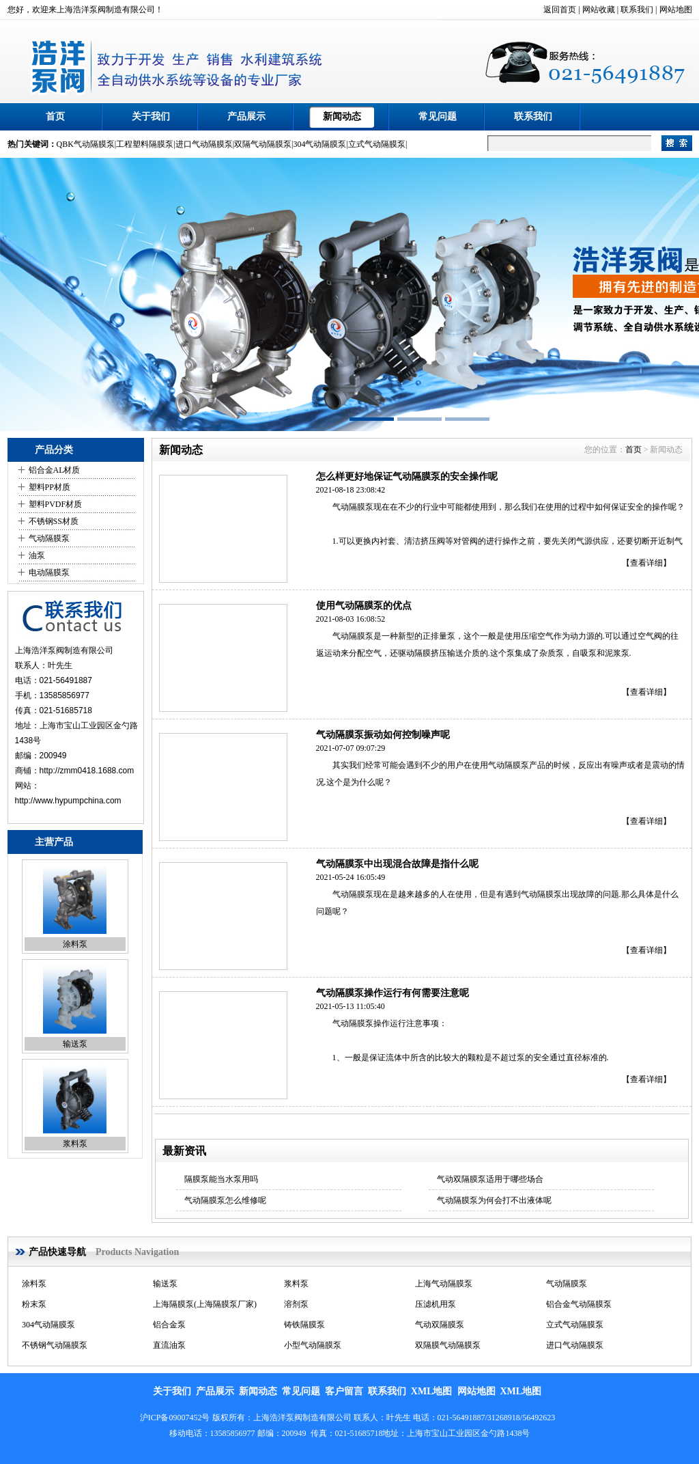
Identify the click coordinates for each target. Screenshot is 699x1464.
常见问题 (437, 116)
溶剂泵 (296, 1304)
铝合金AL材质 (55, 470)
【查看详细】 (646, 563)
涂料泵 (75, 944)
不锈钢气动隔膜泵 (54, 1345)
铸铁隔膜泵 (304, 1324)
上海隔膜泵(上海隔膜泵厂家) (205, 1304)
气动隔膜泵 (49, 538)
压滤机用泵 (435, 1304)
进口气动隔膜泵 (204, 144)
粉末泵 (34, 1304)
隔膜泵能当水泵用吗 (221, 1179)
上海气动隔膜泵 (443, 1283)
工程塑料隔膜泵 (144, 144)
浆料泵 (75, 1143)
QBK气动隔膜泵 (86, 144)
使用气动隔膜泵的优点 (364, 605)
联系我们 (636, 9)
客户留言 (344, 1391)
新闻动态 (342, 116)
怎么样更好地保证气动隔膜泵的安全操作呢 (407, 476)
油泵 (37, 555)
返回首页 (559, 9)
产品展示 (246, 116)
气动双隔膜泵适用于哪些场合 (490, 1179)
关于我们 (151, 116)
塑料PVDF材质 (56, 504)
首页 (55, 116)
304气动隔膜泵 (319, 144)
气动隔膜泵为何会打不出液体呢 (494, 1200)
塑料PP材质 (49, 487)
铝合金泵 (169, 1324)
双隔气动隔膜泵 (262, 144)
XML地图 (432, 1391)
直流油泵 (169, 1345)
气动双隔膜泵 (439, 1324)
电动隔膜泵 (49, 572)
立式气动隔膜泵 (376, 144)
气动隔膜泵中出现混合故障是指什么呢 (397, 864)
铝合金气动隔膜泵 (579, 1304)
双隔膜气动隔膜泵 (448, 1345)
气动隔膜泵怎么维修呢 (225, 1200)
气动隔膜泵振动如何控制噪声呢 (383, 735)
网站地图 (675, 9)
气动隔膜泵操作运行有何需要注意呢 (392, 993)
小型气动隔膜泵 (312, 1345)
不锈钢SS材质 (54, 521)
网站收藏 (598, 9)
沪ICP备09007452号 (175, 1417)
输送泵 (75, 1044)
